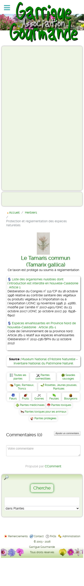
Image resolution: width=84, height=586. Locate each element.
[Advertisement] (21, 118)
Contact (39, 536)
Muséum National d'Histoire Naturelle (48, 359)
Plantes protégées (45, 418)
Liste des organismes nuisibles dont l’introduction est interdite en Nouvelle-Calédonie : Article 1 (42, 283)
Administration (71, 536)
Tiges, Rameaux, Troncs (24, 386)
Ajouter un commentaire (67, 433)
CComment (53, 466)
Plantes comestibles (42, 377)
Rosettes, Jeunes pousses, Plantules (61, 386)
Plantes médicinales (32, 405)
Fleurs (13, 398)
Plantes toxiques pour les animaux (45, 411)
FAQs (53, 536)
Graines (39, 398)
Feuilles (54, 398)
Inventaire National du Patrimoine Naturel (43, 363)
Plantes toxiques (61, 405)
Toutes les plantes (19, 377)
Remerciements (18, 536)
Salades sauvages (68, 377)
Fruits (25, 398)
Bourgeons (70, 398)
